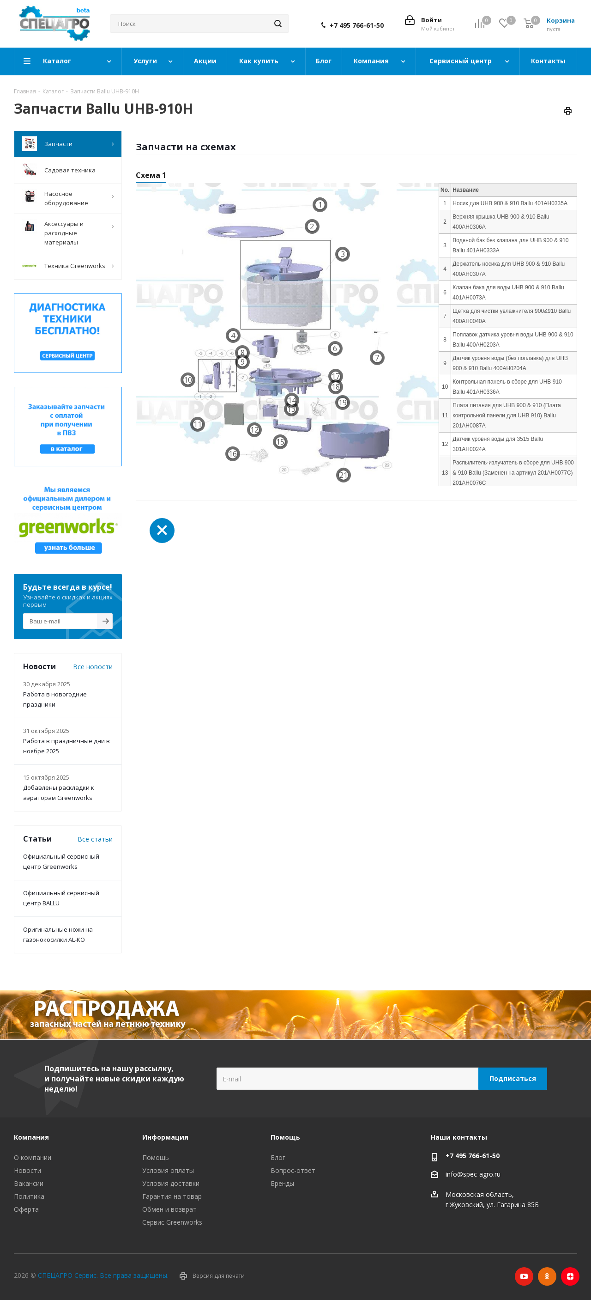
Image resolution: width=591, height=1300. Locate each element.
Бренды (282, 1183)
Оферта (26, 1209)
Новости (27, 1170)
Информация (165, 1137)
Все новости (93, 666)
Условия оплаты (168, 1170)
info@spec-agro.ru (473, 1174)
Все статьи (95, 839)
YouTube (524, 1276)
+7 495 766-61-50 (357, 25)
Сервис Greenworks (172, 1222)
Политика (29, 1196)
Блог (278, 1157)
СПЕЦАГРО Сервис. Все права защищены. (103, 1275)
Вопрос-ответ (293, 1170)
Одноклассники (547, 1276)
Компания (31, 1137)
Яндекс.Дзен (570, 1276)
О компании (32, 1157)
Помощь (155, 1157)
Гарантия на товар (172, 1196)
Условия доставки (170, 1183)
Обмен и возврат (169, 1209)
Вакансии (28, 1183)
